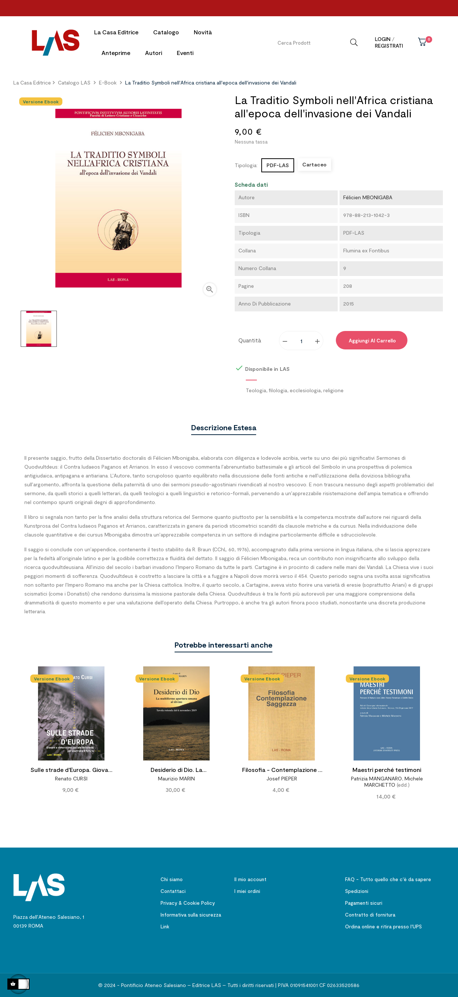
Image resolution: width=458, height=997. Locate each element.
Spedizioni (356, 891)
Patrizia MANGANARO (376, 778)
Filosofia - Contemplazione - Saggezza (281, 770)
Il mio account (250, 879)
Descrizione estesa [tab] (223, 426)
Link (165, 926)
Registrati (389, 45)
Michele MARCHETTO (393, 781)
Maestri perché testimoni (386, 769)
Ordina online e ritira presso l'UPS (383, 926)
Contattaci (173, 891)
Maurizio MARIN (176, 778)
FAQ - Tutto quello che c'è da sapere (388, 879)
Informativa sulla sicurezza (191, 914)
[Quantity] (301, 340)
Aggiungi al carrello (371, 341)
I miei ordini (247, 891)
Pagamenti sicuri (363, 902)
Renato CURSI (71, 778)
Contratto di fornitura (370, 914)
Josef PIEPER (281, 778)
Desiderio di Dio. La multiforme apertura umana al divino (176, 770)
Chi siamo (172, 879)
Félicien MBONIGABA (367, 197)
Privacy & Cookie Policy (188, 902)
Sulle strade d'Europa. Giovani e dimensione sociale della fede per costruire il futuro (71, 770)
